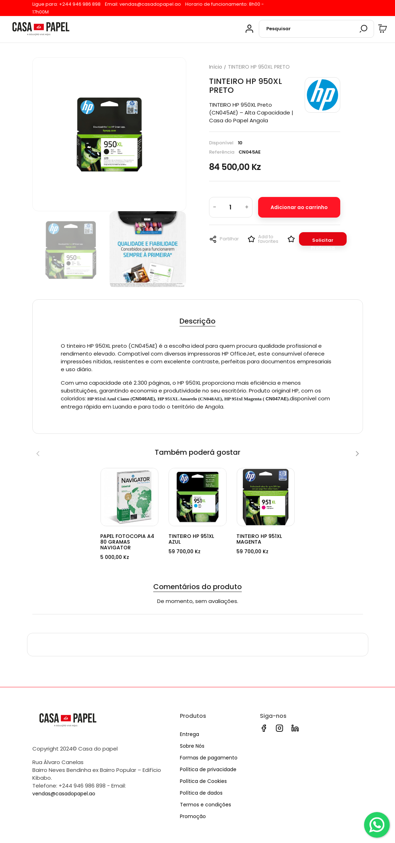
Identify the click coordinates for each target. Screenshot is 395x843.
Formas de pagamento (208, 757)
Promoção (193, 816)
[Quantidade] (230, 208)
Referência (221, 152)
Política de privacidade (208, 769)
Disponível (221, 143)
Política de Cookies (203, 781)
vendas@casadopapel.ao (150, 4)
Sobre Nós (192, 746)
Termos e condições (205, 804)
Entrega (189, 734)
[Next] (357, 454)
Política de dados (201, 792)
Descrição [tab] (197, 322)
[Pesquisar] (316, 29)
